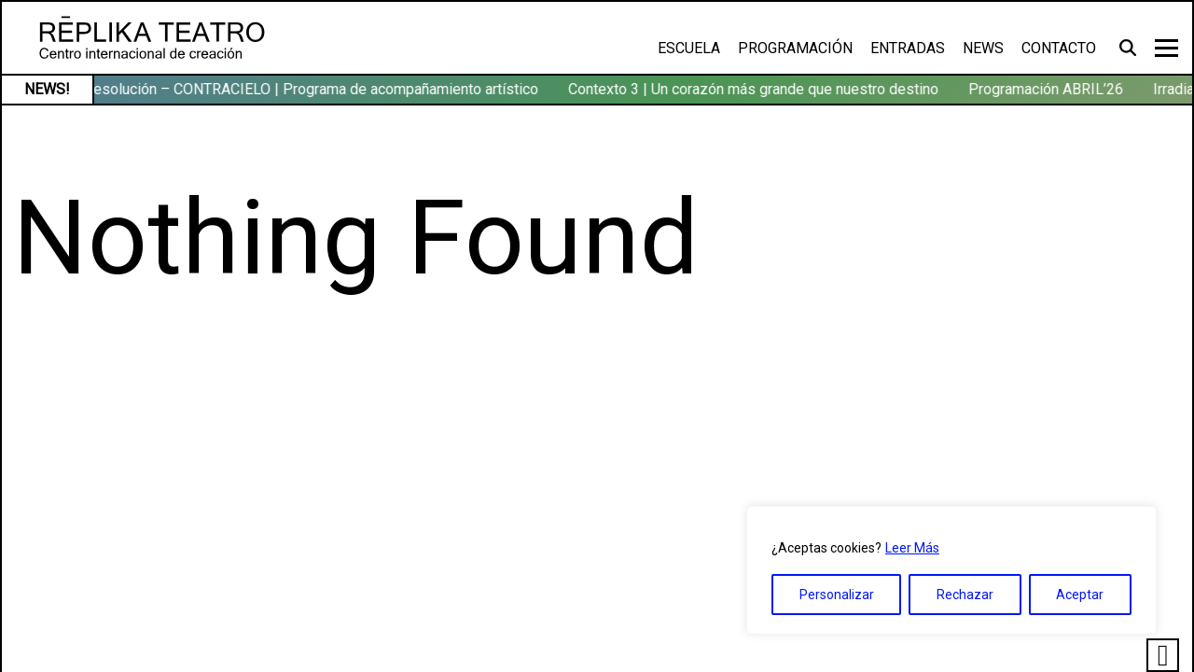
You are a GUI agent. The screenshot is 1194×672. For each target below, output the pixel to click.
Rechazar (965, 594)
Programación (795, 48)
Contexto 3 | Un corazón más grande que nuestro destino (756, 89)
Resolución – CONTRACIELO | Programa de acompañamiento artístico (314, 89)
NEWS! (47, 89)
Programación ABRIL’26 (1048, 89)
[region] (951, 570)
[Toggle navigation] (1166, 48)
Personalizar (836, 594)
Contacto (1058, 48)
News (983, 48)
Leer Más (912, 547)
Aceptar (1080, 594)
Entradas (907, 48)
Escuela (689, 48)
